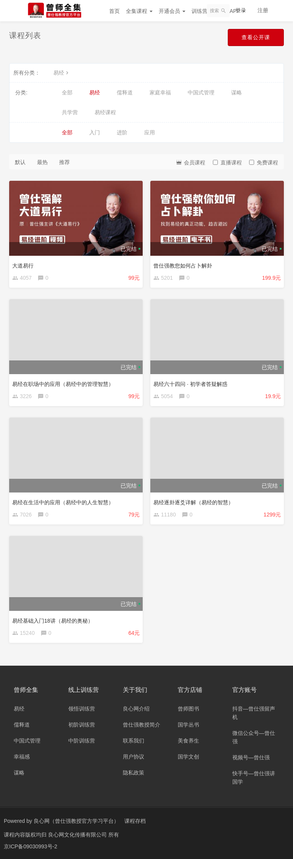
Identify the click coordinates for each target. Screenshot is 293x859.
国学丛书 (188, 725)
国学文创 (188, 757)
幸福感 (22, 757)
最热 (42, 162)
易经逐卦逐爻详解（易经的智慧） (193, 502)
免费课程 (263, 162)
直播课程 (227, 162)
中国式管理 (201, 92)
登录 (240, 10)
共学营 (70, 112)
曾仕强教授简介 (141, 725)
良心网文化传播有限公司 (78, 834)
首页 (114, 11)
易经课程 (105, 112)
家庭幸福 (160, 92)
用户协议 (133, 757)
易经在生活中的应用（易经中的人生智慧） (63, 502)
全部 (67, 92)
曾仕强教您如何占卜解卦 (182, 266)
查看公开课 (255, 37)
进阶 (122, 132)
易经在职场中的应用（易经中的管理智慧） (63, 384)
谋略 (236, 92)
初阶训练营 (81, 725)
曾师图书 (188, 709)
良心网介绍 (136, 709)
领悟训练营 (81, 709)
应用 (149, 132)
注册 (263, 10)
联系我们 (133, 741)
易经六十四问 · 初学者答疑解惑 (190, 384)
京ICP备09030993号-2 (30, 846)
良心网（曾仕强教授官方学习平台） (76, 821)
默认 (20, 162)
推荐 (64, 162)
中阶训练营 (81, 741)
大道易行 (23, 266)
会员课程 (190, 162)
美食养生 (188, 741)
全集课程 (139, 11)
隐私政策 (133, 773)
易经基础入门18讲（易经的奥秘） (52, 621)
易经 (61, 73)
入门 (94, 132)
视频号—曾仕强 (251, 757)
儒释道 (125, 92)
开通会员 (172, 11)
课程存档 (135, 821)
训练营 (202, 11)
